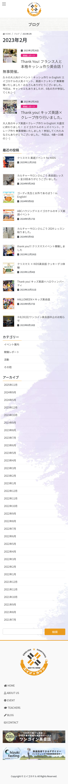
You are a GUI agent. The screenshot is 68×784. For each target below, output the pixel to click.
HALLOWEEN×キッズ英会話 (33, 299)
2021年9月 (10, 604)
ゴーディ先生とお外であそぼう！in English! (37, 194)
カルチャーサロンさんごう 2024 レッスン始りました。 (41, 230)
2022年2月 (10, 566)
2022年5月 (10, 544)
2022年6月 (10, 536)
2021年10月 (11, 597)
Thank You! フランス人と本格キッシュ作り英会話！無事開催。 (33, 66)
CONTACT (11, 722)
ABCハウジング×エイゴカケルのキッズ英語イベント (41, 212)
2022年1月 (10, 574)
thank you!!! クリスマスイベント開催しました (41, 248)
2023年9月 (10, 422)
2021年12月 (11, 582)
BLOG (9, 715)
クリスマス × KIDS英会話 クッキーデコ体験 (41, 265)
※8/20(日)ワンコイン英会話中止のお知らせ (41, 318)
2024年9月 (10, 392)
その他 (8, 367)
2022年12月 (11, 491)
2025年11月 (11, 385)
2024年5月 (10, 400)
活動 (6, 359)
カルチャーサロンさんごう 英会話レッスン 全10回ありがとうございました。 (40, 177)
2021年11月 (11, 589)
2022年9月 (10, 513)
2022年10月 (11, 506)
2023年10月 (11, 415)
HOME (9, 685)
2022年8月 (10, 521)
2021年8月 (10, 612)
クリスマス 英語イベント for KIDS (36, 158)
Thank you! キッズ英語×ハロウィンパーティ (40, 283)
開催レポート (29, 55)
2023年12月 (11, 407)
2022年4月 (10, 551)
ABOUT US (11, 693)
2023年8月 (10, 430)
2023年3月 (10, 468)
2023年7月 (10, 437)
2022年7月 (10, 528)
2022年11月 (11, 498)
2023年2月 (10, 475)
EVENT (9, 700)
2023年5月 (10, 453)
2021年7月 (10, 619)
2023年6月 (10, 445)
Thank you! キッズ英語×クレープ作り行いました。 (42, 115)
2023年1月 (10, 483)
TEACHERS (12, 707)
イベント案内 (11, 344)
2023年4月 (10, 460)
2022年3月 (10, 559)
